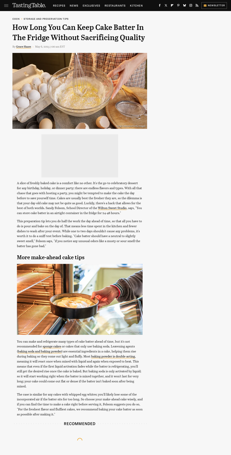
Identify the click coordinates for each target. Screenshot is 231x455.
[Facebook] (159, 6)
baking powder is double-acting (113, 356)
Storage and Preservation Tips (46, 19)
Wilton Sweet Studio (112, 208)
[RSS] (197, 6)
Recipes (59, 5)
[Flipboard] (172, 6)
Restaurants (115, 5)
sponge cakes (52, 346)
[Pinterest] (178, 6)
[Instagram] (190, 6)
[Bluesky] (184, 6)
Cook (16, 19)
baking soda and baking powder (40, 351)
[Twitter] (166, 6)
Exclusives (91, 5)
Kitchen (136, 5)
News (74, 5)
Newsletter (214, 5)
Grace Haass (23, 46)
